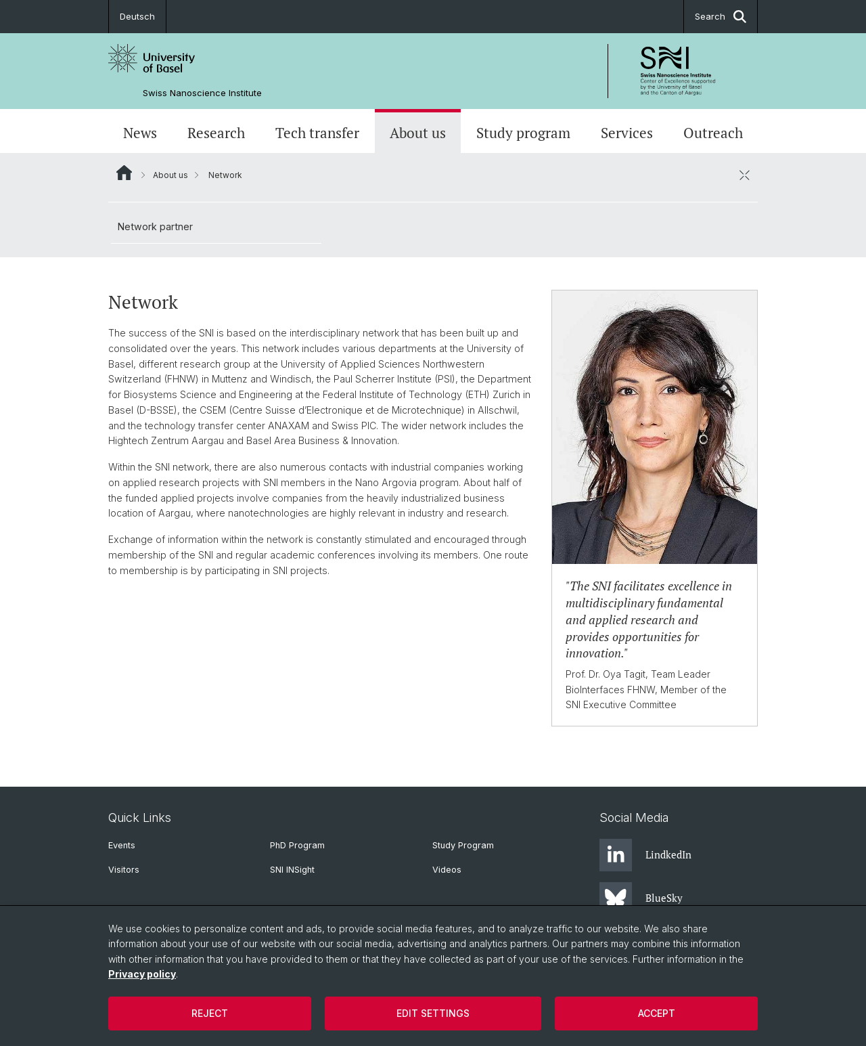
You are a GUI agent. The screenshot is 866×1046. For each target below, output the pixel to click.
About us (418, 132)
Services (627, 132)
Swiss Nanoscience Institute (202, 93)
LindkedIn (645, 855)
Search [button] (720, 16)
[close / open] (744, 174)
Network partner (155, 226)
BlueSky (641, 898)
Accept (656, 1013)
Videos (446, 870)
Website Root (124, 172)
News (140, 132)
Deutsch (137, 16)
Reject (209, 1013)
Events (121, 845)
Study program (523, 132)
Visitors (123, 870)
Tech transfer (317, 132)
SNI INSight (292, 870)
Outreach (713, 132)
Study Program (463, 845)
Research (216, 132)
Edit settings (433, 1013)
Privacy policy (142, 974)
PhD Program (297, 845)
